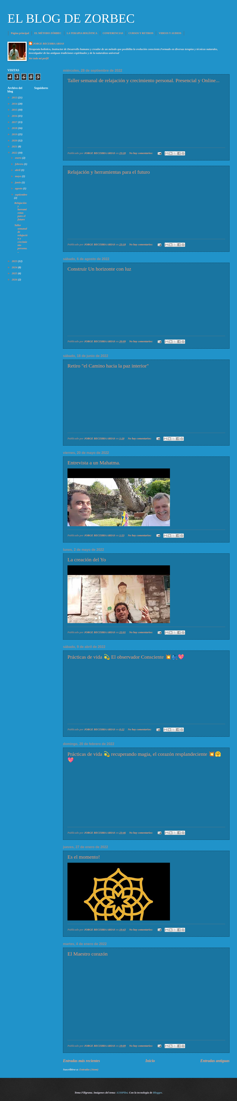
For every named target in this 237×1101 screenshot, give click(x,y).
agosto (19, 188)
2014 (15, 103)
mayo (18, 176)
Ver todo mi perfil (39, 58)
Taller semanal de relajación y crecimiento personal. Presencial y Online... (143, 80)
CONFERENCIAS (113, 33)
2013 (15, 97)
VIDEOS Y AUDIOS (170, 33)
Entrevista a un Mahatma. (93, 462)
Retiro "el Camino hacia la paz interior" (108, 366)
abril (18, 170)
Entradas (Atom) (88, 1069)
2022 (15, 152)
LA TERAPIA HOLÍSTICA (82, 33)
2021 (15, 146)
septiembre (21, 194)
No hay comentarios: (141, 153)
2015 (15, 109)
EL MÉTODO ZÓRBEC (47, 33)
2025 (15, 273)
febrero (19, 164)
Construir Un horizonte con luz (99, 269)
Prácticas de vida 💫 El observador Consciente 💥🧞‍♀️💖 (125, 657)
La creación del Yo (86, 559)
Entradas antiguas (215, 1061)
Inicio (150, 1061)
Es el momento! (83, 857)
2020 (15, 140)
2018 (15, 128)
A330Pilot (122, 1092)
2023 (15, 261)
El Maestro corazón (87, 954)
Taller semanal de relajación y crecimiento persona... (20, 238)
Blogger (157, 1092)
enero (18, 157)
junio (18, 182)
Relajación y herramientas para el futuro (108, 172)
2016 (15, 115)
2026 (15, 279)
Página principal (20, 33)
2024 (15, 267)
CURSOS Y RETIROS (141, 33)
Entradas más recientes (81, 1061)
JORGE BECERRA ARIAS (48, 43)
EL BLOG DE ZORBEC (71, 18)
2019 (15, 134)
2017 (15, 122)
